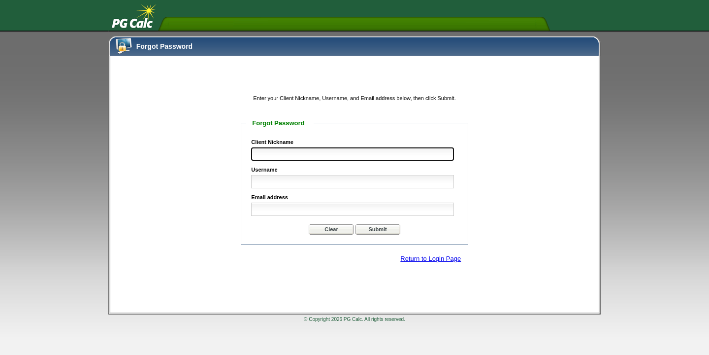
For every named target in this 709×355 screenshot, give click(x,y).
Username (264, 170)
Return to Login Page (430, 258)
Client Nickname (272, 142)
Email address (269, 197)
